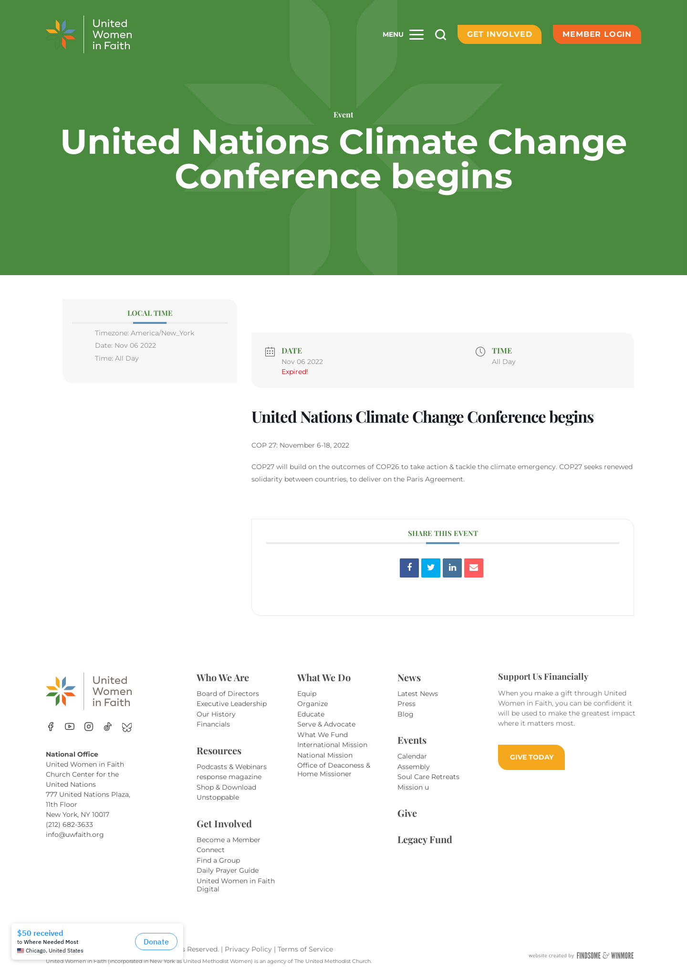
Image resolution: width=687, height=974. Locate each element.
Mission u (413, 787)
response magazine (229, 776)
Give (407, 812)
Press (406, 703)
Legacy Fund (424, 839)
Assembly (413, 766)
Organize (312, 703)
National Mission (325, 755)
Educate (310, 714)
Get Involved (499, 34)
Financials (213, 724)
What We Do (324, 677)
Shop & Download (226, 787)
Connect (211, 850)
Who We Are (223, 677)
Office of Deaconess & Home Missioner (333, 769)
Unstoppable (218, 797)
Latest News (417, 693)
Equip (306, 693)
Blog (405, 714)
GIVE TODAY (531, 757)
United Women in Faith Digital (236, 885)
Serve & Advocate (326, 724)
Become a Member (228, 839)
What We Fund (322, 734)
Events (412, 739)
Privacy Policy (249, 949)
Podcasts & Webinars (232, 766)
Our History (216, 714)
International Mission (332, 744)
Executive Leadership (232, 703)
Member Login (597, 34)
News (409, 677)
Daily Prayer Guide (228, 870)
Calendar (412, 756)
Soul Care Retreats (428, 776)
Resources (219, 750)
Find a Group (218, 860)
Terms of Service (305, 949)
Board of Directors (228, 693)
